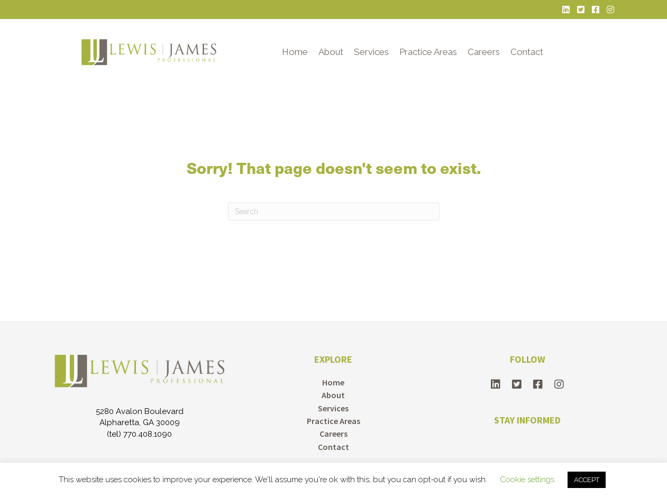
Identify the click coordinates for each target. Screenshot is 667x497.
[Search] (334, 211)
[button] (496, 384)
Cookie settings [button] (527, 479)
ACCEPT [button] (586, 480)
